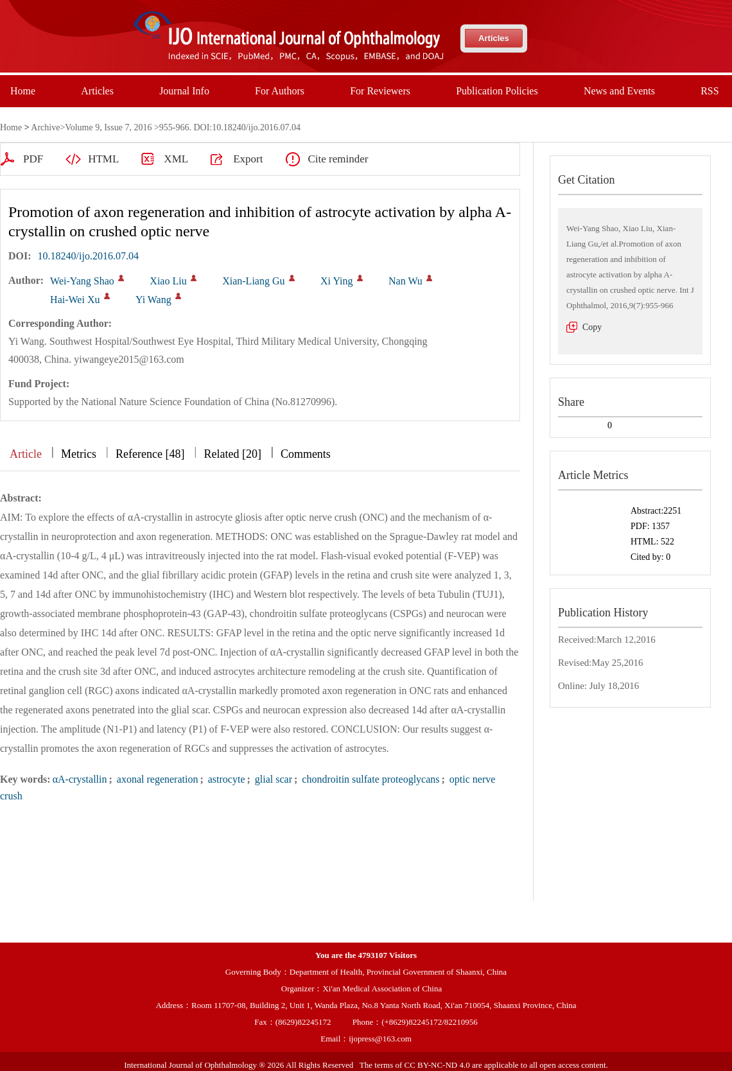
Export (248, 159)
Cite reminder (338, 159)
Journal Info (184, 90)
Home (22, 90)
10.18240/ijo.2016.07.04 (88, 255)
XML (176, 159)
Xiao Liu (168, 280)
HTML (103, 159)
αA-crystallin (80, 779)
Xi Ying (336, 280)
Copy (592, 327)
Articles (493, 38)
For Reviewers (380, 90)
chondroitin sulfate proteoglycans (369, 779)
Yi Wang (153, 299)
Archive (45, 127)
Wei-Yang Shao (82, 280)
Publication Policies (497, 90)
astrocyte (225, 779)
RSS (710, 90)
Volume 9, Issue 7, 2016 (108, 127)
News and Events (619, 90)
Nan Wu (405, 280)
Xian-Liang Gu (253, 280)
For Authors (279, 90)
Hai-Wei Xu (75, 299)
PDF (33, 159)
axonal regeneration (156, 779)
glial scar (272, 779)
